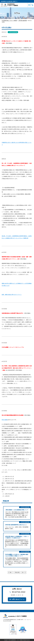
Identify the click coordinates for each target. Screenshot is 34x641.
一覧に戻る (17, 572)
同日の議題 (4, 419)
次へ (23, 572)
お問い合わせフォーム (18, 599)
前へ (11, 572)
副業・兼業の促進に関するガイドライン (12, 294)
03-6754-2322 (18, 591)
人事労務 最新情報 (13, 32)
